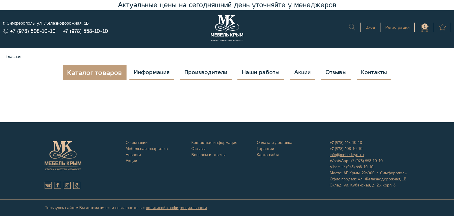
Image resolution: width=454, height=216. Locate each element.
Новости (133, 154)
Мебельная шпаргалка (147, 148)
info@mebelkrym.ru (347, 154)
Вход (371, 27)
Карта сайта (268, 154)
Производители (206, 72)
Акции (302, 72)
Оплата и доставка (274, 142)
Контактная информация (214, 142)
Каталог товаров (94, 72)
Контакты (374, 72)
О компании (137, 142)
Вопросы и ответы (208, 154)
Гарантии (265, 148)
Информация (152, 72)
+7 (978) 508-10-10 (33, 31)
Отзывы (336, 72)
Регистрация (397, 27)
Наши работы (260, 72)
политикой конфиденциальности (176, 207)
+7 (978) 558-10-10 (85, 31)
